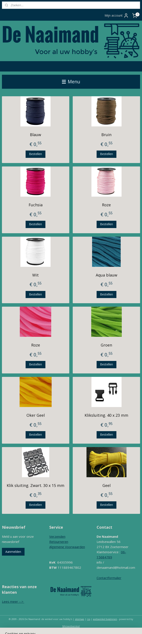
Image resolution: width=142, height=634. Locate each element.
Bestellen (35, 154)
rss (88, 619)
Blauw (35, 134)
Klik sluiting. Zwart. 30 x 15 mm (35, 485)
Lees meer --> (13, 601)
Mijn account (117, 15)
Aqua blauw (106, 275)
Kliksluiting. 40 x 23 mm (106, 415)
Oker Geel (35, 415)
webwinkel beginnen (105, 619)
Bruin (106, 134)
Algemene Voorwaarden (67, 547)
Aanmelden (13, 552)
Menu (71, 82)
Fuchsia (36, 204)
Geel (106, 485)
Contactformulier (109, 578)
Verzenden (57, 536)
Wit (35, 275)
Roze (106, 204)
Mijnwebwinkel (71, 626)
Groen (106, 345)
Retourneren (58, 541)
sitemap (79, 619)
